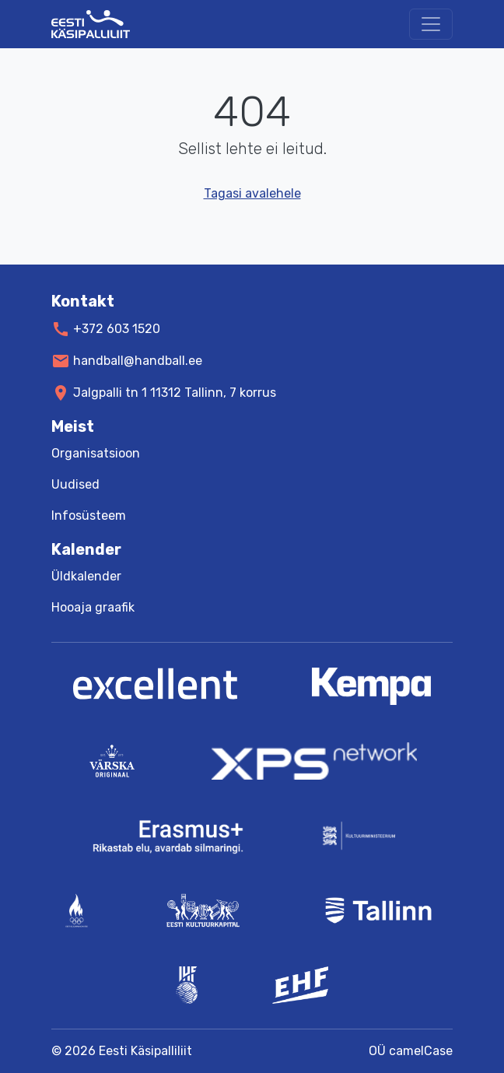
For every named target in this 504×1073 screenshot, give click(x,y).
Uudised (75, 484)
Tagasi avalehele (252, 193)
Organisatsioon (95, 453)
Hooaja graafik (93, 607)
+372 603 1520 (116, 328)
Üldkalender (86, 576)
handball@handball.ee (137, 360)
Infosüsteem (88, 515)
